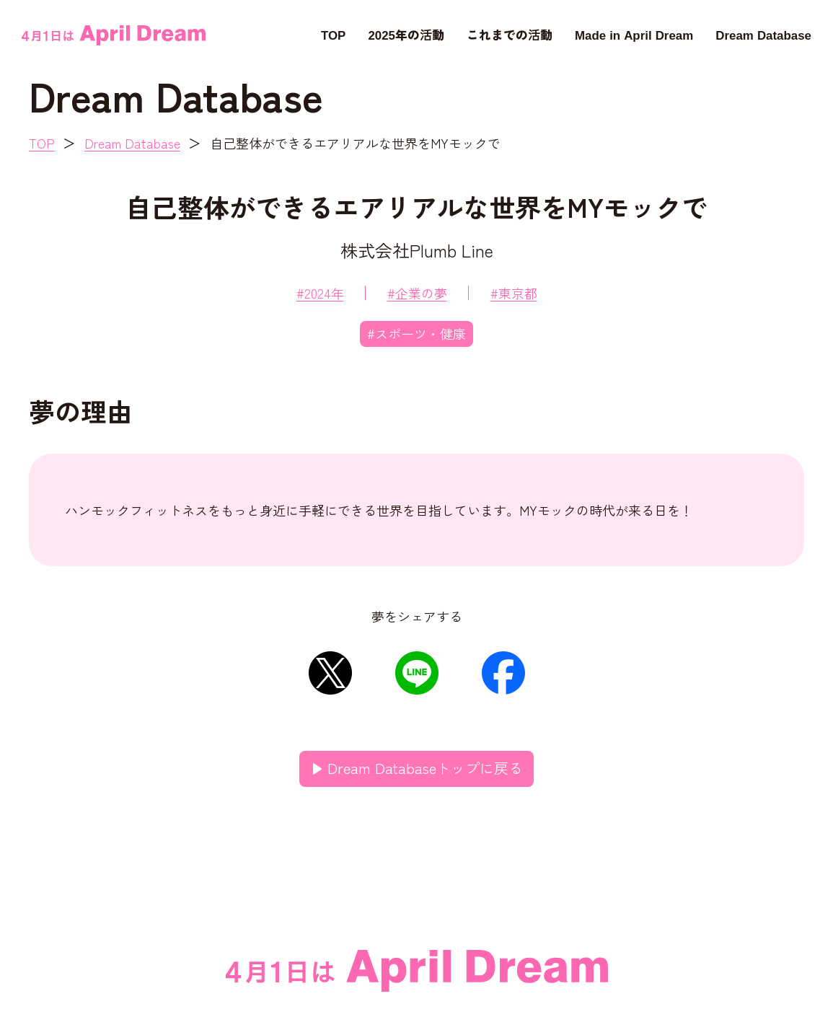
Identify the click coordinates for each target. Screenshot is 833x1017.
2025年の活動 (406, 34)
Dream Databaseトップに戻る (425, 767)
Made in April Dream (634, 34)
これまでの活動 (509, 34)
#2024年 (320, 292)
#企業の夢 (417, 292)
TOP (333, 34)
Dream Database (763, 34)
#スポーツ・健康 (416, 333)
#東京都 (513, 292)
